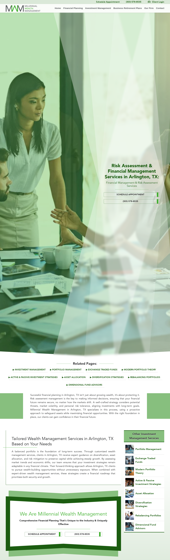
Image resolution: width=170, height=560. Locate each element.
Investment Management (30, 369)
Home (58, 8)
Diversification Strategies (108, 377)
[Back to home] (23, 8)
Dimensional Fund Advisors (85, 384)
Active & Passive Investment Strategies (34, 377)
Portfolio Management (67, 369)
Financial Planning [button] (73, 8)
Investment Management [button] (98, 8)
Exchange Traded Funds (102, 369)
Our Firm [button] (149, 8)
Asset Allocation (75, 377)
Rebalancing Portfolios (145, 377)
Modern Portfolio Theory (140, 369)
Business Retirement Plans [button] (127, 8)
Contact (160, 8)
